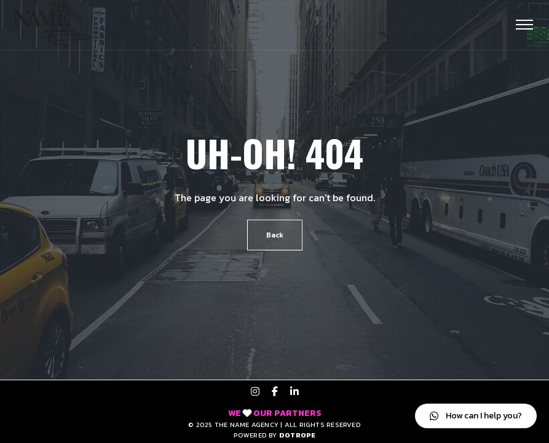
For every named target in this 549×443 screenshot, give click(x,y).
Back (274, 235)
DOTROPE (297, 435)
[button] (476, 416)
